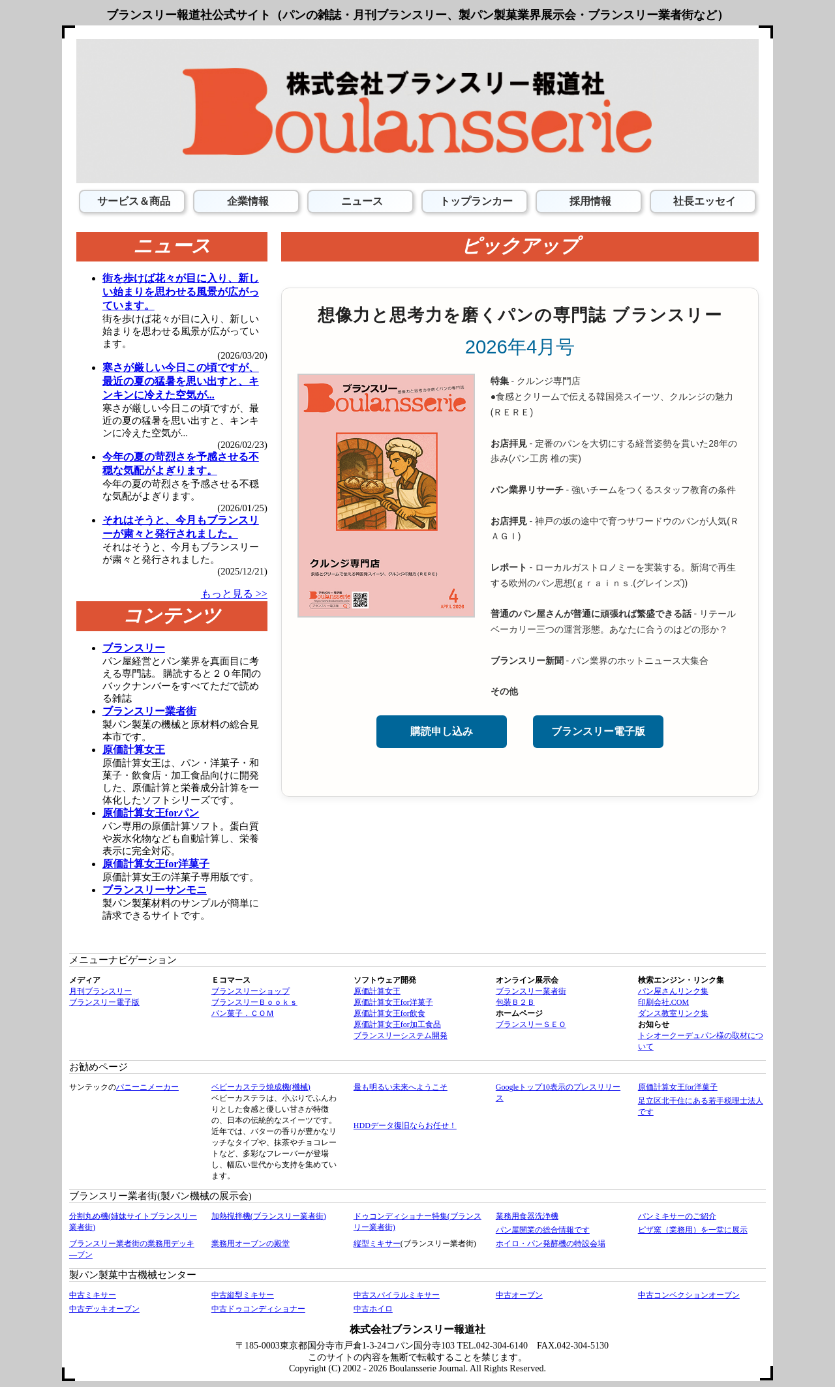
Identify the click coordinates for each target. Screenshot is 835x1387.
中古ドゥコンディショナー (258, 1308)
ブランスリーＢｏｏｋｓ (254, 1002)
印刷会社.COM (663, 1002)
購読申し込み (441, 731)
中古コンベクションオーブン (689, 1295)
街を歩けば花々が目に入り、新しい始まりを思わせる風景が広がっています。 (180, 292)
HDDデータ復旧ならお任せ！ (405, 1125)
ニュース (361, 201)
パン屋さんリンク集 (673, 991)
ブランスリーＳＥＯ (531, 1024)
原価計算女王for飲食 (389, 1013)
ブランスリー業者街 (531, 991)
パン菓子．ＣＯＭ (242, 1013)
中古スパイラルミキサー (397, 1295)
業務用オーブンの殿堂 (250, 1243)
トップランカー (475, 201)
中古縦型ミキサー (242, 1295)
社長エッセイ (703, 201)
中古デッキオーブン (104, 1308)
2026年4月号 (520, 346)
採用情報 (589, 201)
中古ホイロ (373, 1308)
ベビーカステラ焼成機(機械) (261, 1087)
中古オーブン (519, 1295)
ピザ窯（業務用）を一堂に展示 (693, 1229)
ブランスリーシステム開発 (401, 1035)
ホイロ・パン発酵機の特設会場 (550, 1243)
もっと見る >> (234, 593)
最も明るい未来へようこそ (401, 1087)
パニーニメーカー (147, 1087)
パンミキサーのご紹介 (677, 1216)
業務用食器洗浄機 (527, 1216)
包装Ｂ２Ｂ (515, 1002)
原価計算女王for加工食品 (397, 1024)
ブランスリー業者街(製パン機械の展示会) (160, 1196)
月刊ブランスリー (100, 991)
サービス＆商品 (132, 201)
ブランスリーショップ (250, 991)
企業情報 (246, 201)
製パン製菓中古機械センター (132, 1275)
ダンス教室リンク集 (673, 1013)
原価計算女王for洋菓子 (393, 1002)
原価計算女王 (377, 991)
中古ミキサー (92, 1295)
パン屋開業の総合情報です (543, 1229)
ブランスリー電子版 (598, 731)
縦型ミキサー (377, 1243)
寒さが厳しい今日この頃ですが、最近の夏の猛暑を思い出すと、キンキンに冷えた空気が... (180, 381)
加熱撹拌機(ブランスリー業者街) (268, 1216)
